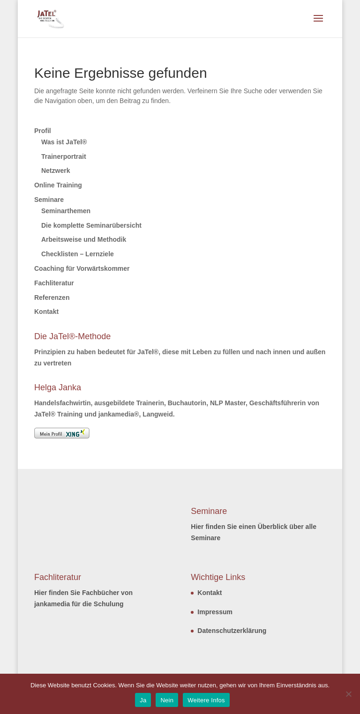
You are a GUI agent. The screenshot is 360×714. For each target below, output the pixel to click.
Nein (166, 700)
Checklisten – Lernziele (77, 254)
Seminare (49, 199)
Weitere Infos (206, 700)
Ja (143, 700)
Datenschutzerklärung (231, 630)
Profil (42, 130)
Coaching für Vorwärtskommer (82, 268)
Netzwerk (55, 170)
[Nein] (348, 694)
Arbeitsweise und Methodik (83, 239)
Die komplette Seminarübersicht (91, 225)
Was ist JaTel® (64, 142)
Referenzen (51, 297)
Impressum (214, 612)
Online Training (58, 185)
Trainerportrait (63, 156)
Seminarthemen (65, 211)
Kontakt (46, 311)
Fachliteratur (54, 283)
